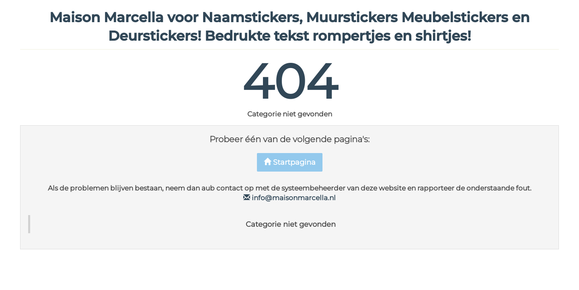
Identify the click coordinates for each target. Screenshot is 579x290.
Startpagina (290, 162)
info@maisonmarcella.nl (289, 198)
